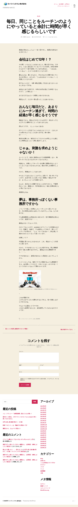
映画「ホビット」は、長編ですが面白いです (15, 427)
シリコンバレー (25, 321)
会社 (35, 321)
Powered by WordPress (31, 503)
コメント (21, 353)
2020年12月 (43, 427)
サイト (20, 374)
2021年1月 (43, 425)
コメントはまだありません (51, 39)
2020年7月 (43, 437)
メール (42, 367)
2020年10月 (43, 431)
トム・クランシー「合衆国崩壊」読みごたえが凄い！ (17, 416)
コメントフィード (45, 490)
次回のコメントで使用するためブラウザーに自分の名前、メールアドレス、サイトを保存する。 (39, 381)
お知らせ (42, 463)
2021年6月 (43, 414)
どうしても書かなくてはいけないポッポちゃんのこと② (18, 441)
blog (39, 18)
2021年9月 (43, 408)
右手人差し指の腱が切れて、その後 (12, 424)
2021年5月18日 (37, 39)
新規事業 (39, 321)
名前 (20, 367)
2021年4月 (43, 418)
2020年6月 (43, 439)
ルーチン (31, 321)
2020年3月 (43, 445)
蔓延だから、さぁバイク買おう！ (12, 430)
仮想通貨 (42, 473)
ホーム (56, 5)
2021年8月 (43, 410)
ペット (42, 471)
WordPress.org (44, 492)
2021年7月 (43, 412)
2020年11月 (43, 429)
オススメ (42, 467)
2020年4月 (43, 443)
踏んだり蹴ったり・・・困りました (12, 452)
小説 (41, 475)
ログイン (42, 486)
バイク (42, 469)
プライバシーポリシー (63, 7)
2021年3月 (43, 421)
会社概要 (61, 5)
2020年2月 (43, 448)
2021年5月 (43, 416)
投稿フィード (44, 488)
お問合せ (67, 5)
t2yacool (28, 39)
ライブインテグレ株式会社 (15, 503)
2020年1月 (43, 450)
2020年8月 (43, 435)
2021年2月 (43, 423)
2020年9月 (43, 433)
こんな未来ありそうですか (47, 465)
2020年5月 (43, 441)
